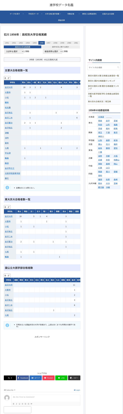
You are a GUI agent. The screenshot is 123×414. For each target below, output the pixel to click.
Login (77, 390)
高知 (100, 175)
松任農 (8, 107)
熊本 (100, 183)
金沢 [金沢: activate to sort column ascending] (73, 280)
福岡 (100, 179)
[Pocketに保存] (48, 377)
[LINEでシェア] (61, 377)
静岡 (108, 148)
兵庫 (100, 159)
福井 (115, 144)
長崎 (115, 179)
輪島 (7, 158)
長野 (108, 140)
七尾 (7, 148)
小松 (7, 97)
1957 (48, 42)
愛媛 (115, 171)
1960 (69, 42)
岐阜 (100, 148)
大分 (108, 183)
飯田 (7, 163)
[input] (103, 67)
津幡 (7, 132)
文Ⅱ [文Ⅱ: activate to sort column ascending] (38, 211)
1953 (21, 42)
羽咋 (7, 137)
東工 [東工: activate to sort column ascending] (39, 82)
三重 (100, 152)
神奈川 (101, 136)
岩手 (108, 120)
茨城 (100, 128)
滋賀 (100, 156)
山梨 (100, 140)
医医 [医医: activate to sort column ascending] (77, 211)
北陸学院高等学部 (12, 173)
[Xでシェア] (10, 377)
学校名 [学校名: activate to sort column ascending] (12, 82)
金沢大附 (9, 87)
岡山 (115, 163)
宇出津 (8, 153)
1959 (62, 42)
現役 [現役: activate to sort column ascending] (25, 211)
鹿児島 (101, 187)
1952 (14, 42)
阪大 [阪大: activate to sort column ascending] (60, 82)
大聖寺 (8, 92)
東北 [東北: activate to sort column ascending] (50, 82)
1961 (76, 42)
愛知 (115, 148)
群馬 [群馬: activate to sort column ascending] (63, 280)
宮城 (115, 120)
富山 (100, 144)
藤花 (7, 178)
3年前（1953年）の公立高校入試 (43, 59)
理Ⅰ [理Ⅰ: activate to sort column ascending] (45, 211)
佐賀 (108, 179)
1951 (7, 42)
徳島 (100, 171)
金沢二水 (9, 117)
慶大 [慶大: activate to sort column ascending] (76, 82)
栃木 (108, 128)
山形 (108, 124)
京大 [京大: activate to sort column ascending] (29, 82)
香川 (108, 171)
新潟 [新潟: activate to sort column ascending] (68, 280)
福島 (115, 124)
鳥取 (100, 163)
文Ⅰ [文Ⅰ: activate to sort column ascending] (32, 211)
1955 (35, 42)
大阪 (115, 156)
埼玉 (100, 132)
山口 (108, 167)
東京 (115, 132)
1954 (28, 42)
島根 (108, 163)
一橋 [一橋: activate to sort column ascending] (34, 82)
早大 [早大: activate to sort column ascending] (70, 82)
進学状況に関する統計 (60, 47)
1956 (41, 42)
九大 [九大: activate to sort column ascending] (65, 82)
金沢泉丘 (9, 112)
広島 (100, 167)
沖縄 (108, 187)
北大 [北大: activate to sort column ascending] (44, 82)
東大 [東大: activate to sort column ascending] (23, 82)
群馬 (115, 128)
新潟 (115, 140)
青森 (100, 120)
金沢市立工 (9, 168)
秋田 (100, 124)
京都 (108, 156)
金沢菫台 (9, 122)
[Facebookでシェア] (23, 377)
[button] (74, 377)
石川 (108, 144)
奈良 (108, 159)
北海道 (101, 116)
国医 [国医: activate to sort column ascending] (16, 280)
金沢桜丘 (9, 127)
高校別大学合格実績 (22, 47)
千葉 (108, 132)
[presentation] (17, 410)
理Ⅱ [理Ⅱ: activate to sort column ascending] (51, 211)
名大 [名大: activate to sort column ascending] (55, 82)
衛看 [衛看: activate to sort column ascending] (57, 211)
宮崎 (115, 183)
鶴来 (7, 102)
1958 (55, 42)
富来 (7, 142)
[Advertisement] (42, 353)
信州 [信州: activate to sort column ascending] (78, 280)
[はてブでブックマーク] (35, 377)
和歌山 (116, 159)
